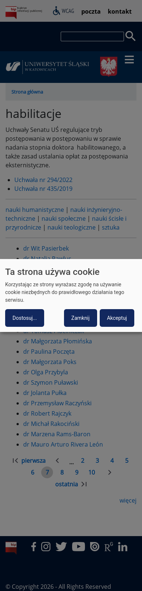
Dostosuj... (25, 318)
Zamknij (80, 318)
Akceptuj (117, 318)
